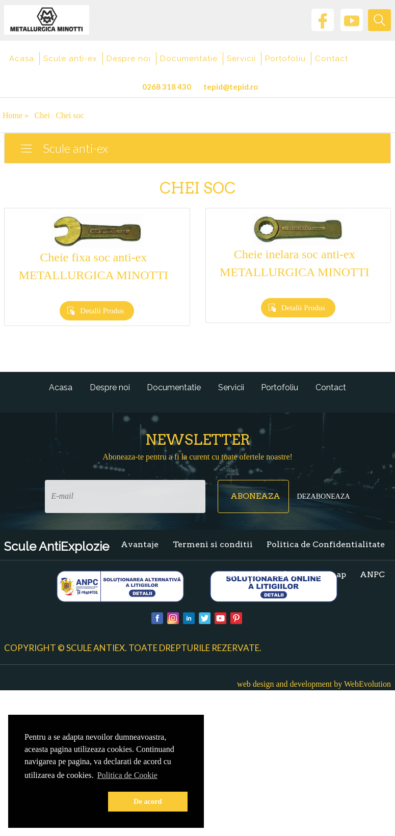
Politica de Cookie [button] (127, 775)
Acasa (21, 58)
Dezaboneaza (323, 496)
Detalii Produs (102, 311)
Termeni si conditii (213, 544)
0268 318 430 (166, 86)
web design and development (284, 684)
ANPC (372, 574)
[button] (64, 802)
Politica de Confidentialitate (326, 544)
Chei (42, 115)
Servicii (241, 58)
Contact (331, 58)
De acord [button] (148, 801)
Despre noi (129, 58)
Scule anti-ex (70, 58)
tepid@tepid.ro (230, 86)
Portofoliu (285, 58)
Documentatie (189, 58)
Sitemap (328, 574)
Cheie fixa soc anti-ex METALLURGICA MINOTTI (93, 266)
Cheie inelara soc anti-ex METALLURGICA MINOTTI (294, 263)
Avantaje (140, 544)
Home (16, 115)
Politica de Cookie (259, 574)
